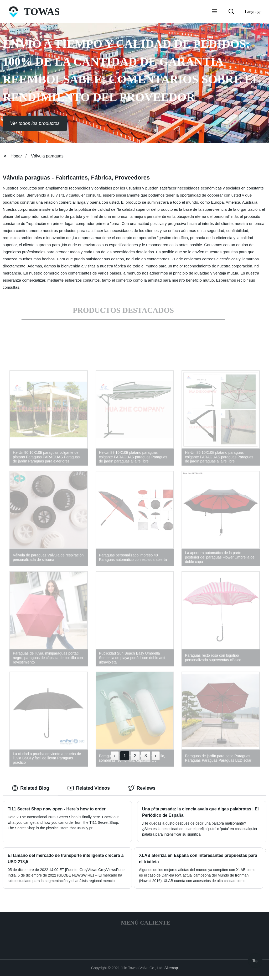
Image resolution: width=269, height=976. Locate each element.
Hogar (16, 156)
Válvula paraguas (47, 156)
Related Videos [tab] (89, 788)
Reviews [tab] (142, 788)
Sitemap (171, 968)
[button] (214, 11)
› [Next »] (155, 755)
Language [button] (253, 11)
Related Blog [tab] (30, 788)
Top (255, 960)
